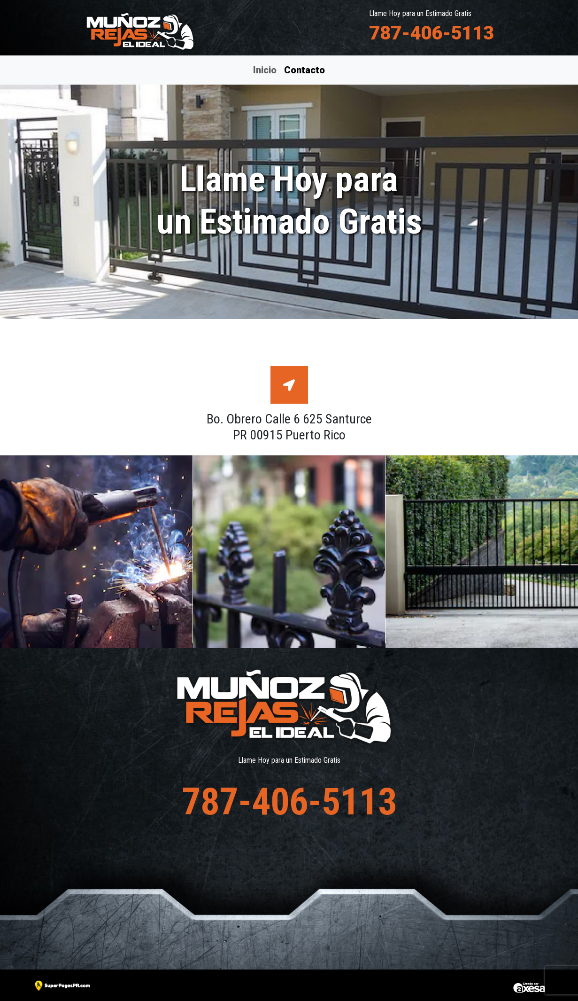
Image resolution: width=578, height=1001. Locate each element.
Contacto (304, 69)
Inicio (265, 70)
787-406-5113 (431, 33)
